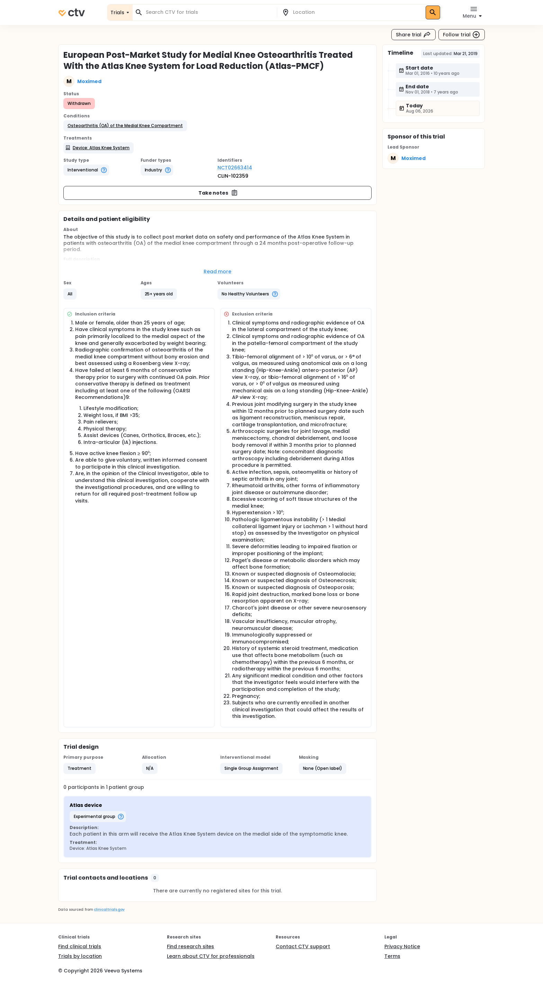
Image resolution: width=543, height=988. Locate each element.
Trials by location (80, 956)
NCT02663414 (234, 167)
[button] (125, 125)
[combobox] (209, 12)
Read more (218, 271)
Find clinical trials (79, 946)
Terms (392, 956)
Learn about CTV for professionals (211, 956)
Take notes (218, 192)
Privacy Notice (402, 946)
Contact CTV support (303, 946)
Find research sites (190, 946)
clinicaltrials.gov (109, 909)
